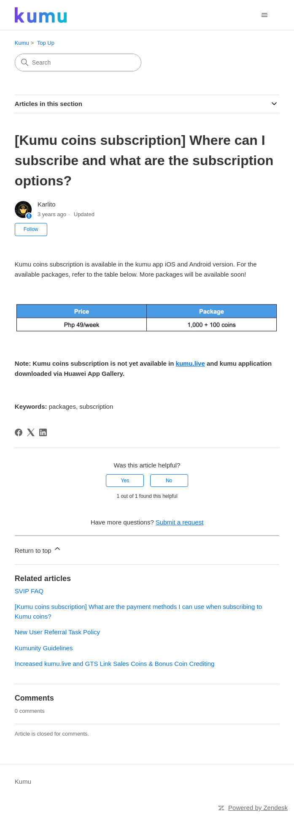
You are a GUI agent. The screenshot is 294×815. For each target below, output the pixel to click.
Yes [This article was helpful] (125, 481)
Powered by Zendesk (258, 807)
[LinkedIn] (43, 432)
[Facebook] (18, 432)
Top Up (45, 43)
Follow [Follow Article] (31, 229)
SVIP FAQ (29, 591)
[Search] (78, 62)
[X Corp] (31, 432)
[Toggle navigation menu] (264, 15)
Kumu (22, 43)
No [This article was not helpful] (169, 481)
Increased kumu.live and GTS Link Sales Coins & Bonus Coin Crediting (115, 663)
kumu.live (190, 363)
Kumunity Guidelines (44, 648)
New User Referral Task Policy (57, 632)
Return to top (38, 549)
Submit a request (179, 522)
